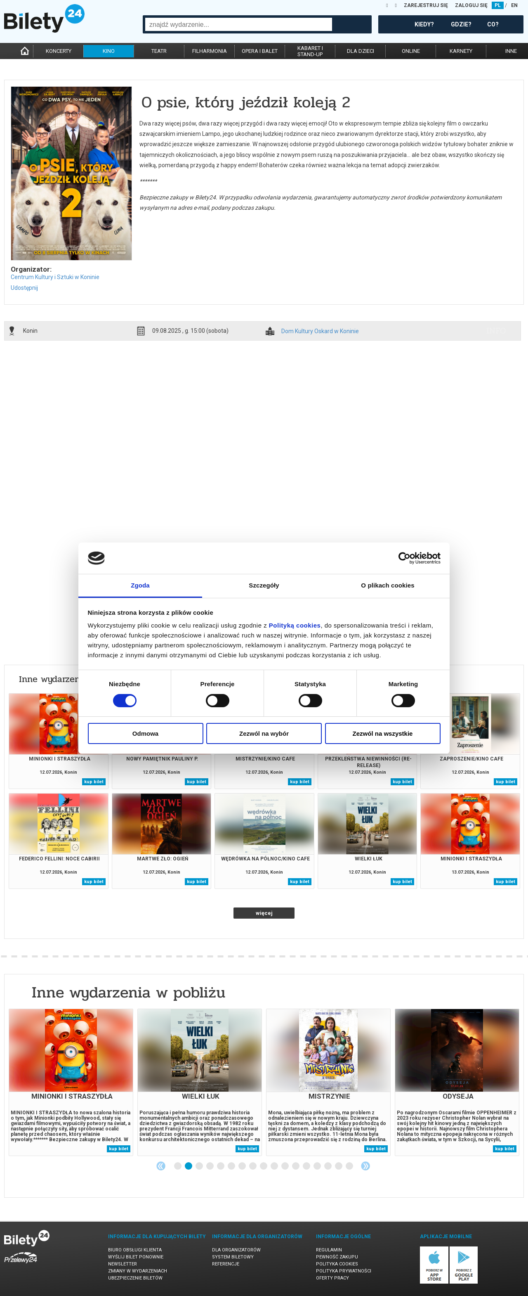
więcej (264, 913)
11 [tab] (285, 1166)
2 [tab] (189, 1166)
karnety (461, 51)
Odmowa (145, 733)
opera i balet (260, 51)
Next (365, 1165)
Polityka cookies (337, 1264)
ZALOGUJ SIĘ (471, 5)
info (496, 331)
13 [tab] (307, 1166)
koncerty (58, 51)
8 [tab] (253, 1166)
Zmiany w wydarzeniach (137, 1271)
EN (514, 5)
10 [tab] (275, 1166)
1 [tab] (178, 1166)
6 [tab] (232, 1166)
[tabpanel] (71, 1082)
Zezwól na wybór (264, 733)
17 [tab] (350, 1166)
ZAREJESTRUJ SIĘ (426, 5)
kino (109, 51)
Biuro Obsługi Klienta (135, 1250)
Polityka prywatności (343, 1271)
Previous (160, 1165)
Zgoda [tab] (140, 585)
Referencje (225, 1264)
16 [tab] (339, 1166)
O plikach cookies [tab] (387, 585)
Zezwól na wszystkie (383, 733)
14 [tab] (318, 1166)
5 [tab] (221, 1166)
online (411, 51)
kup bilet (94, 781)
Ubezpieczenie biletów (135, 1278)
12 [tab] (296, 1166)
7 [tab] (242, 1166)
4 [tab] (210, 1166)
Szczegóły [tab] (264, 585)
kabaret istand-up (310, 51)
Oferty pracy (332, 1278)
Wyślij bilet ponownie (135, 1257)
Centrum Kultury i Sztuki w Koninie (55, 277)
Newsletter (122, 1264)
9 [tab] (264, 1166)
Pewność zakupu (337, 1257)
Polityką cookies (295, 625)
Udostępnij (24, 287)
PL (498, 5)
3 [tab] (200, 1166)
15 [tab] (328, 1166)
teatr (159, 51)
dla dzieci (360, 51)
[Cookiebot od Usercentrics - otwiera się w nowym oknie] (404, 558)
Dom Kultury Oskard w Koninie (320, 331)
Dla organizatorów (236, 1250)
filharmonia (209, 51)
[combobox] (239, 24)
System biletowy (233, 1257)
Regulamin (329, 1250)
